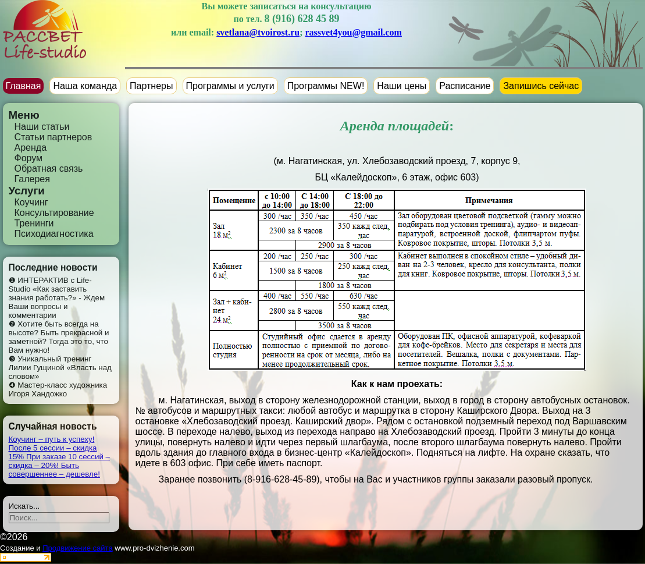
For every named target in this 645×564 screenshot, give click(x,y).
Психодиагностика (54, 234)
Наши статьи (42, 127)
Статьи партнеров (53, 137)
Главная (23, 86)
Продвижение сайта (77, 548)
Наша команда (85, 86)
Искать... (24, 506)
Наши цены (401, 86)
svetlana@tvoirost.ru (258, 32)
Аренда (31, 147)
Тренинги (34, 223)
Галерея (32, 179)
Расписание (464, 86)
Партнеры (151, 86)
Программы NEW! (326, 86)
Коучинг (31, 202)
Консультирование (54, 213)
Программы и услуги (230, 86)
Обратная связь (49, 168)
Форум (29, 158)
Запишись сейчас (541, 86)
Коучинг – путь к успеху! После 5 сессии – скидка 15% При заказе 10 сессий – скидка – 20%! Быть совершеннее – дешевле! (59, 456)
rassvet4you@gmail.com (353, 32)
